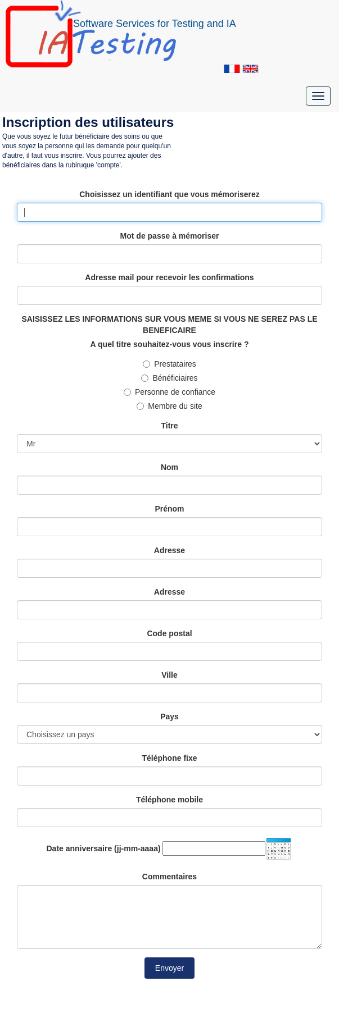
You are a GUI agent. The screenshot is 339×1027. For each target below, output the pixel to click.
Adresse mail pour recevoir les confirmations (169, 277)
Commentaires (169, 876)
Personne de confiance (169, 391)
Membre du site (169, 405)
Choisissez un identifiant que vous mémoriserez (169, 194)
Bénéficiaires (169, 377)
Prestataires (169, 363)
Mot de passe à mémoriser (169, 235)
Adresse (169, 550)
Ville (169, 674)
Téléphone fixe (169, 758)
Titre (169, 425)
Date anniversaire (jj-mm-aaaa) (104, 848)
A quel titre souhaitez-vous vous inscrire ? (170, 344)
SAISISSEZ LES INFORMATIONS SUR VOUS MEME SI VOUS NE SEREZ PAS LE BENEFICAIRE (169, 324)
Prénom (169, 508)
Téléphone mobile (169, 799)
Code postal (169, 633)
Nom (169, 467)
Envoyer (169, 968)
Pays (169, 716)
